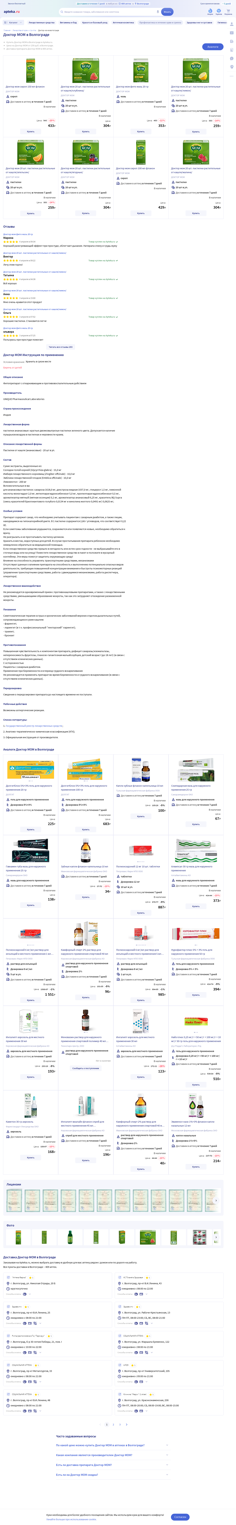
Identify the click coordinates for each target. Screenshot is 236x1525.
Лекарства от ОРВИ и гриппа (24, 30)
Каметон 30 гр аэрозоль (19, 1121)
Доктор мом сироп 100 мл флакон (135, 168)
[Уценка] (219, 12)
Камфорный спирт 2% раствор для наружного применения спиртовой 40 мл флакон (139, 1124)
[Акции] (210, 12)
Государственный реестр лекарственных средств (34, 725)
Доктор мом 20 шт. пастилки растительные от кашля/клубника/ (85, 88)
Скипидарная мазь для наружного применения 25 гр (191, 787)
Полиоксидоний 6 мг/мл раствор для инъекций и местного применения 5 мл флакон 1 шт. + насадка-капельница (138, 952)
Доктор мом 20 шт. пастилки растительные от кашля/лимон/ (195, 88)
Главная (7, 30)
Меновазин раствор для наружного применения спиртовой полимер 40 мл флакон (83, 1039)
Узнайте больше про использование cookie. (71, 1519)
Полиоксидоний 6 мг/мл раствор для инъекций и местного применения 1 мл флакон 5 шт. (28, 952)
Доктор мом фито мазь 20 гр (132, 86)
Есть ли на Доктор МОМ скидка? (112, 1475)
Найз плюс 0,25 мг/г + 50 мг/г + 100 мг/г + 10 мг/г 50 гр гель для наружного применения (196, 1039)
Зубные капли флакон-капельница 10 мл (84, 866)
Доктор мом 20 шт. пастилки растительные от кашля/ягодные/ (85, 170)
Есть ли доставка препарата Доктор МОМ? (112, 1465)
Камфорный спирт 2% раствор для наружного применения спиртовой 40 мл (84, 951)
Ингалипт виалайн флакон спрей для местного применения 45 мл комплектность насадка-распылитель (83, 1124)
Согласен (180, 1517)
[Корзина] (228, 12)
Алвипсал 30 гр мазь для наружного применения (191, 868)
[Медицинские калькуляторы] (231, 50)
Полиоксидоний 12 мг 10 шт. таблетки (138, 866)
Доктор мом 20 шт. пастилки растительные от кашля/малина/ (195, 170)
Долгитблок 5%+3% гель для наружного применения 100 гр (84, 787)
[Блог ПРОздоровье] (231, 41)
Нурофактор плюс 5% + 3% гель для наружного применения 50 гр (191, 951)
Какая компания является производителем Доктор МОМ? (112, 1455)
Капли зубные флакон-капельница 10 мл (139, 785)
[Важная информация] (231, 58)
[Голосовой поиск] (157, 11)
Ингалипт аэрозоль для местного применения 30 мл (25, 1039)
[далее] (216, 1200)
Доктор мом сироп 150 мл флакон (25, 86)
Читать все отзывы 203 (60, 346)
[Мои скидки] (231, 33)
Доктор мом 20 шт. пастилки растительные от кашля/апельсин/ (30, 170)
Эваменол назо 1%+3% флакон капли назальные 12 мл (192, 1123)
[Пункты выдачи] (231, 67)
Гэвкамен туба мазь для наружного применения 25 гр (26, 868)
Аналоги (212, 47)
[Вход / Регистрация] (231, 24)
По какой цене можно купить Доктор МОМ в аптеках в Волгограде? (112, 1445)
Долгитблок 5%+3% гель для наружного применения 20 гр (29, 787)
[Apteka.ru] (14, 12)
